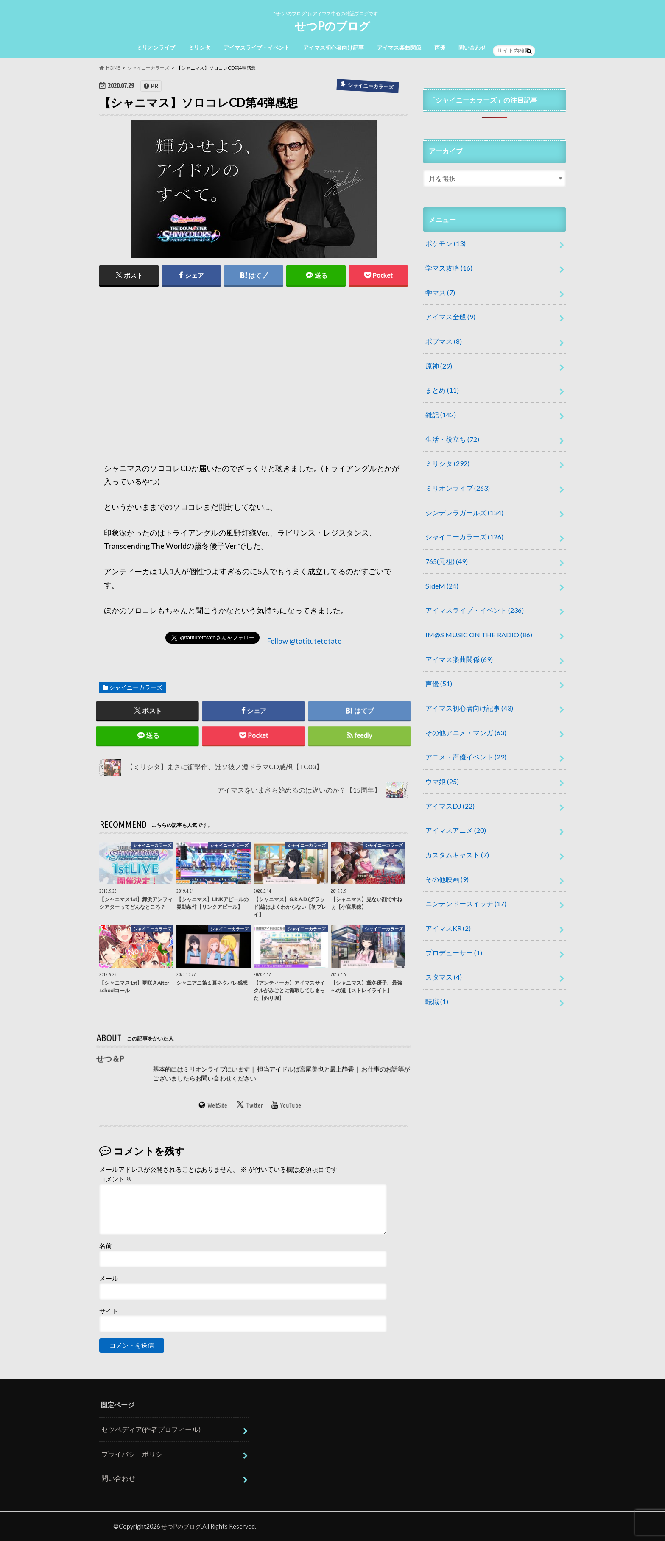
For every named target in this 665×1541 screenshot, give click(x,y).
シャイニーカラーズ (135, 687)
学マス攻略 (448, 268)
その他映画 (447, 879)
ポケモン (445, 243)
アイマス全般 (450, 317)
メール (108, 1278)
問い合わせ (472, 47)
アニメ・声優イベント (465, 757)
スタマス (443, 977)
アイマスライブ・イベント (257, 47)
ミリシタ (199, 47)
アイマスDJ (450, 806)
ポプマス (443, 341)
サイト (108, 1311)
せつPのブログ (332, 26)
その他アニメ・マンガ (465, 733)
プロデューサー (453, 953)
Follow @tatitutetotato (304, 640)
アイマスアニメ (455, 830)
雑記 (440, 414)
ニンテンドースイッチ (465, 903)
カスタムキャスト (457, 855)
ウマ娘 (442, 781)
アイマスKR (448, 928)
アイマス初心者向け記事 (333, 47)
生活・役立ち (452, 439)
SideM (441, 586)
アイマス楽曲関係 (399, 47)
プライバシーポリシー (135, 1454)
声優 (439, 47)
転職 (436, 1001)
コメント (115, 1179)
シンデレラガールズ (464, 512)
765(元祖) (446, 561)
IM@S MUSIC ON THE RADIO (478, 635)
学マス (440, 292)
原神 (438, 366)
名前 (105, 1245)
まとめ (442, 390)
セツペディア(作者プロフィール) (151, 1430)
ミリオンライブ (156, 47)
